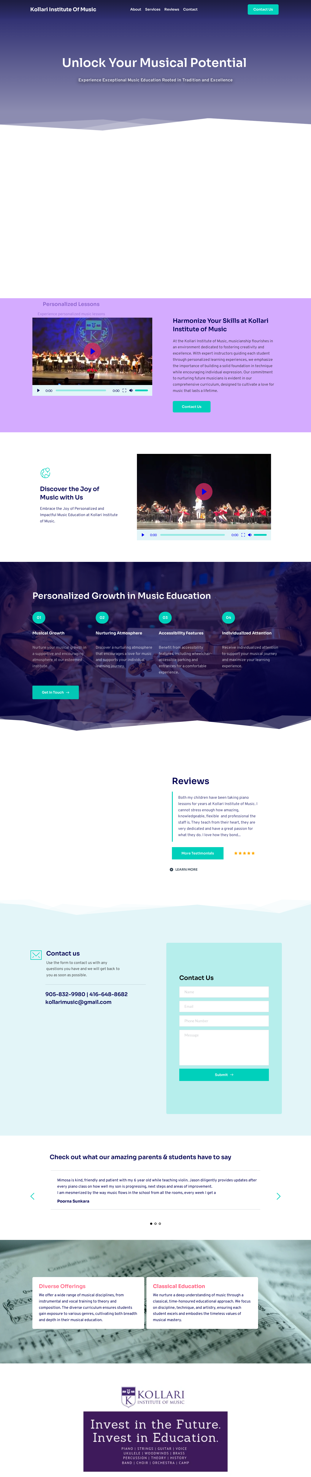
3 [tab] (160, 1224)
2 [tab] (155, 1224)
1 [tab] (151, 1224)
